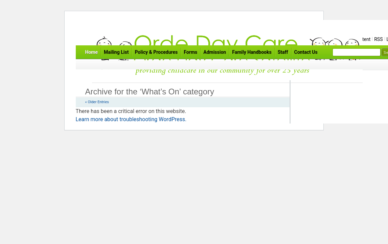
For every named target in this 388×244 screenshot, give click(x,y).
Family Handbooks (251, 52)
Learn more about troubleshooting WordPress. (131, 119)
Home (91, 52)
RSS (378, 39)
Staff (283, 52)
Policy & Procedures (156, 52)
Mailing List (116, 52)
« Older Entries (97, 102)
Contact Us (306, 52)
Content (362, 39)
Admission (214, 52)
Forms (190, 52)
